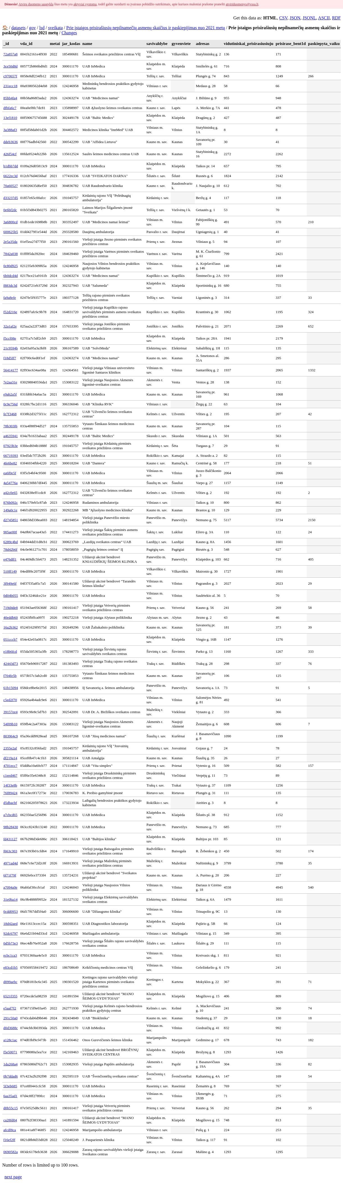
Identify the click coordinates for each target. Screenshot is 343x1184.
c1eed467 (10, 775)
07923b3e (10, 446)
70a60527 (10, 186)
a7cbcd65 (10, 815)
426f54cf (10, 154)
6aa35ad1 (10, 1096)
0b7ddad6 (10, 1076)
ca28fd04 (10, 1120)
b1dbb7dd (10, 166)
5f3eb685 (10, 1086)
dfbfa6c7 (9, 108)
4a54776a (10, 483)
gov (32, 27)
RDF (336, 17)
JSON (295, 17)
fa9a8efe (9, 297)
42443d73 (10, 663)
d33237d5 (10, 198)
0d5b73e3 (10, 943)
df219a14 (10, 758)
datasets (18, 27)
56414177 (10, 370)
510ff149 (10, 571)
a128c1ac (10, 1040)
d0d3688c (10, 1028)
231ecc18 (10, 86)
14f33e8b (10, 785)
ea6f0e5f (9, 473)
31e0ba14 (10, 899)
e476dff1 (10, 559)
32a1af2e (10, 326)
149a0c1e (10, 510)
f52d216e (10, 312)
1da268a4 (10, 1064)
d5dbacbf (10, 803)
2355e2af (10, 748)
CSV (283, 17)
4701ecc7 (10, 765)
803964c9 (10, 736)
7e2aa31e (10, 382)
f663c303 (10, 851)
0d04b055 (10, 595)
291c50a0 (10, 1018)
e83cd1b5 (10, 967)
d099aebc (10, 982)
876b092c (10, 502)
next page (13, 1176)
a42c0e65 (10, 493)
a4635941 (10, 436)
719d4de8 (10, 607)
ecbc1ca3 (10, 955)
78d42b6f (10, 549)
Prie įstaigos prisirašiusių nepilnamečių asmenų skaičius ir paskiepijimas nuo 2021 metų (145, 27)
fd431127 (10, 839)
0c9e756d (10, 404)
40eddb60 (10, 617)
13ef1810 (10, 118)
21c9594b (10, 348)
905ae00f (10, 532)
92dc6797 (10, 933)
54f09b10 (10, 724)
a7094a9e (10, 887)
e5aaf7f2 (9, 1008)
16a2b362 (10, 627)
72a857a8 (10, 54)
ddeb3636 (10, 142)
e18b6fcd (10, 651)
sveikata (55, 27)
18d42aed (10, 923)
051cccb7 (10, 639)
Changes (69, 32)
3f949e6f (10, 583)
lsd (42, 27)
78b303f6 (10, 426)
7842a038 (10, 254)
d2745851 (10, 520)
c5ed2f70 (10, 700)
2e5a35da (10, 241)
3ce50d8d (10, 66)
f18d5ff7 (9, 358)
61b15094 (10, 688)
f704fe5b (10, 676)
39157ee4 (10, 712)
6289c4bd (10, 542)
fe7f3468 (10, 414)
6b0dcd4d (10, 276)
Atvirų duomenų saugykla (36, 4)
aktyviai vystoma (85, 4)
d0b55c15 (10, 1108)
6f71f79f (9, 875)
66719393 (10, 455)
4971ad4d (10, 863)
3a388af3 (10, 130)
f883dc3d (10, 285)
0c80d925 (10, 266)
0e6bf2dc (10, 210)
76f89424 (10, 793)
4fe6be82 (10, 463)
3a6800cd (10, 222)
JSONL (309, 17)
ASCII (324, 17)
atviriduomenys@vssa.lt (242, 4)
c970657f (10, 76)
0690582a (10, 1152)
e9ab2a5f (10, 394)
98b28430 (10, 827)
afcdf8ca (9, 1130)
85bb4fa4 (10, 98)
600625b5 (10, 232)
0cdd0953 (10, 911)
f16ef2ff (9, 1140)
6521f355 (10, 996)
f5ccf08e (9, 338)
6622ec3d (10, 176)
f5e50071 (10, 1052)
